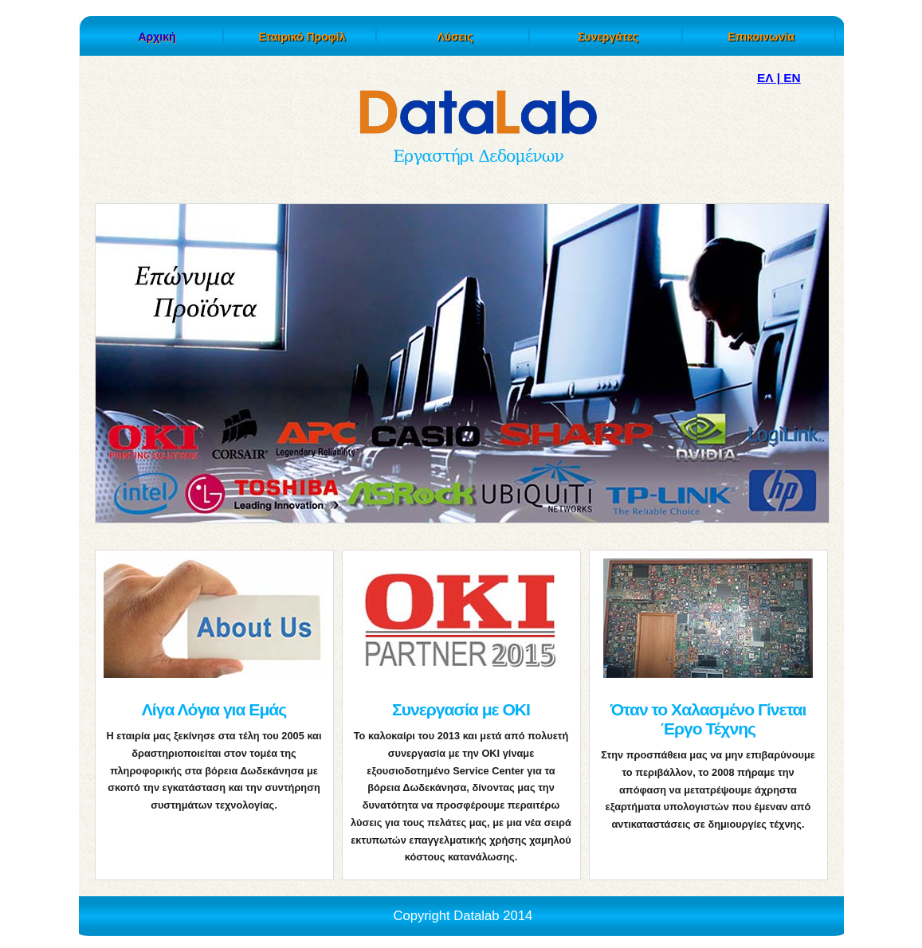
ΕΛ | (770, 77)
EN (791, 77)
